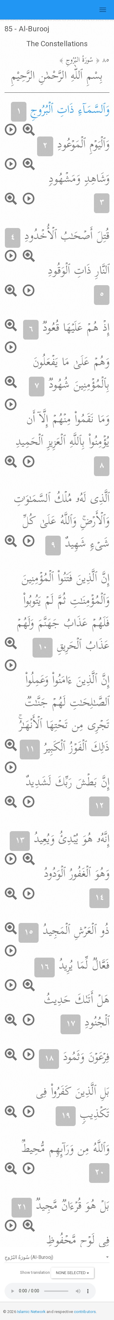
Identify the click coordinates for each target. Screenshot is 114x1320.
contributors (85, 1311)
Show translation (35, 1272)
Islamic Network (31, 1311)
